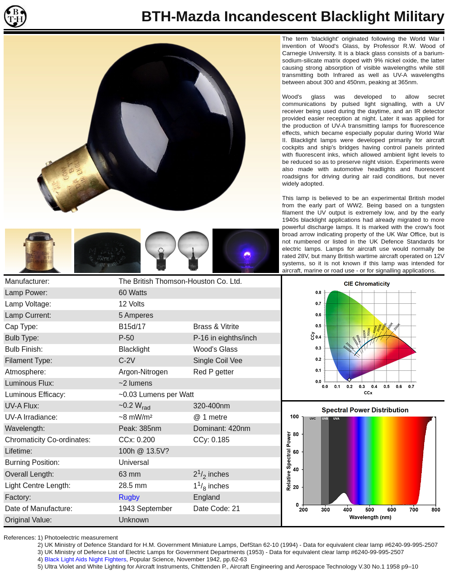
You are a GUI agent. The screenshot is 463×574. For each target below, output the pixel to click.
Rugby (129, 497)
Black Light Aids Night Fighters (86, 559)
